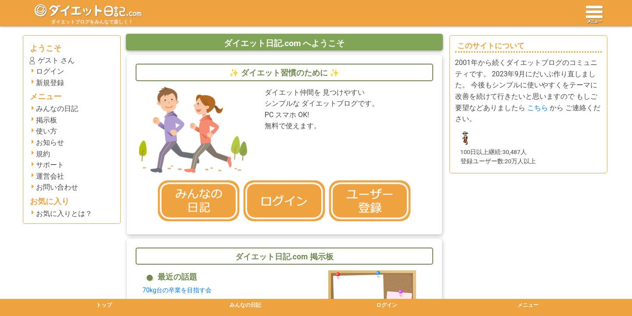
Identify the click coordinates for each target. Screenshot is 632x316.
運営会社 (50, 176)
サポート (50, 165)
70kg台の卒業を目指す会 (177, 290)
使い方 (46, 131)
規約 (43, 154)
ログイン (50, 71)
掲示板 (46, 120)
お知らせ (50, 142)
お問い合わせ (57, 187)
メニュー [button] (528, 305)
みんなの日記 (57, 108)
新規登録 (50, 83)
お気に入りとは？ (64, 213)
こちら (537, 108)
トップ (104, 305)
